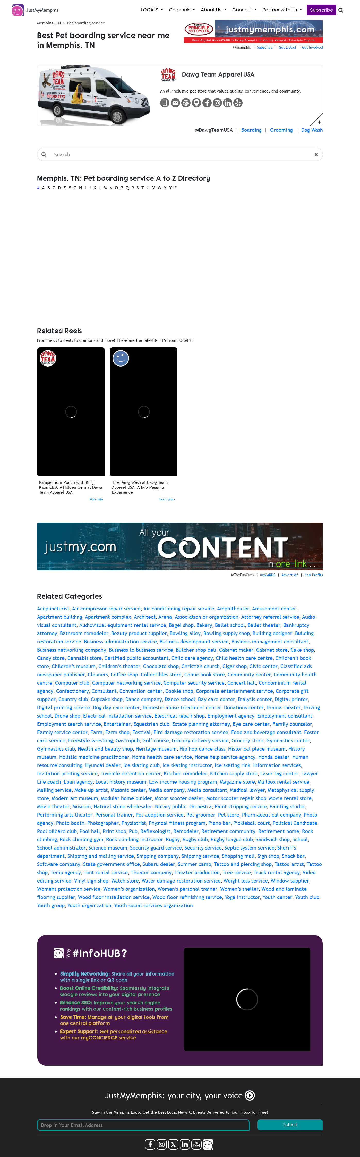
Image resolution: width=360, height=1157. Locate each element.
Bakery (204, 625)
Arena (165, 616)
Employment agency (231, 715)
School (300, 839)
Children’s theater (119, 666)
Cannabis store (84, 658)
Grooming (281, 130)
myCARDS (267, 574)
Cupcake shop (107, 699)
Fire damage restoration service (190, 732)
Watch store (125, 880)
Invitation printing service (67, 773)
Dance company (143, 699)
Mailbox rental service (283, 781)
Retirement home (278, 831)
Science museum (108, 847)
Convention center (140, 691)
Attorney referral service (270, 616)
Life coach (49, 781)
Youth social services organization (153, 905)
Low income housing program (183, 781)
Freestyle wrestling (90, 740)
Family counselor (292, 724)
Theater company (151, 872)
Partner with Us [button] (280, 9)
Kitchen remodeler (185, 773)
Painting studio (287, 806)
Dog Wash (312, 130)
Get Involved (312, 47)
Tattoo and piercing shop (243, 864)
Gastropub (128, 740)
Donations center (244, 707)
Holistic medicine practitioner (94, 757)
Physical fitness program (177, 823)
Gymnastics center (288, 740)
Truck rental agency (277, 872)
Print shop (114, 831)
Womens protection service (68, 889)
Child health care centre (244, 658)
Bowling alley (185, 633)
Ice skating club (141, 765)
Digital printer (291, 699)
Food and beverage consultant (266, 732)
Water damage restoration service (181, 880)
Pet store (228, 814)
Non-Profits (313, 574)
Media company (167, 790)
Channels (180, 9)
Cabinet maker (236, 649)
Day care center (216, 699)
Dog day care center (116, 707)
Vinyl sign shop (91, 880)
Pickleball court (251, 823)
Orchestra (200, 806)
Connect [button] (242, 9)
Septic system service (250, 847)
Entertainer (117, 724)
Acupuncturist (53, 608)
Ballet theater (264, 625)
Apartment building (59, 616)
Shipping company (158, 856)
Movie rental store (290, 798)
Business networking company (71, 649)
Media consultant (207, 790)
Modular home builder (126, 798)
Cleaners (98, 674)
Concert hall (241, 682)
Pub (133, 831)
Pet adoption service (160, 814)
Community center (249, 674)
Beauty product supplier (139, 633)
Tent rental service (106, 872)
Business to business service (141, 649)
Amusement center (274, 608)
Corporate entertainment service (234, 691)
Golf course (155, 740)
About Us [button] (212, 9)
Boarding (251, 130)
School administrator (61, 847)
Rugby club (195, 839)
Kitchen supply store (234, 773)
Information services (277, 765)
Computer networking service (126, 682)
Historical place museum (257, 748)
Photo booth (70, 823)
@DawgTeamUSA (214, 130)
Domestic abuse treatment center (182, 707)
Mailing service (54, 790)
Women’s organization (129, 889)
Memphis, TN (49, 23)
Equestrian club (151, 724)
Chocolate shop (161, 666)
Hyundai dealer (103, 765)
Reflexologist (155, 831)
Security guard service (156, 847)
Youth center (277, 897)
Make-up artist (91, 790)
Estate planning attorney (201, 724)
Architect (145, 616)
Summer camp (194, 864)
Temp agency (65, 872)
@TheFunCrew (242, 574)
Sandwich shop (273, 839)
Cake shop (302, 649)
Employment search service (69, 724)
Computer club (72, 682)
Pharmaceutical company (271, 814)
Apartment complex (108, 616)
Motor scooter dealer (179, 798)
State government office (111, 864)
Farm (96, 732)
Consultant (104, 691)
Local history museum (121, 781)
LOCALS (150, 9)
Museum (81, 806)
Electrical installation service (117, 715)
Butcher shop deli (196, 649)
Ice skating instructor (187, 765)
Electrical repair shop (180, 715)
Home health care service (162, 757)
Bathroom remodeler (84, 633)
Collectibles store (161, 674)
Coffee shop (124, 674)
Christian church (201, 666)
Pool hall (90, 831)
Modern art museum (75, 798)
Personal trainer (114, 814)
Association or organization (206, 616)
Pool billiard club (57, 831)
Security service (203, 847)
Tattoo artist (289, 864)
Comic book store (204, 674)
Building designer (272, 633)
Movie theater (53, 806)
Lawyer (309, 773)
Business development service (194, 641)
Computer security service (194, 682)
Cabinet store (272, 649)
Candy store (51, 658)
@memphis (242, 47)
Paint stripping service (241, 806)
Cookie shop (179, 691)
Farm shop (117, 732)
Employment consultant (284, 715)
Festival (141, 732)
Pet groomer (200, 814)
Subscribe (321, 10)
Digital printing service (63, 707)
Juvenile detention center (130, 773)
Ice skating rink (232, 765)
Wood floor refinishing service (187, 897)
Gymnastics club (56, 748)
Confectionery (72, 691)
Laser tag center (279, 773)
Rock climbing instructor (134, 839)
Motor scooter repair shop (236, 798)
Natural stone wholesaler (123, 806)
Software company (58, 864)
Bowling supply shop (226, 633)
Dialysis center (255, 699)
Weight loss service (246, 880)
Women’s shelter (239, 889)
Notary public (170, 806)
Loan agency (78, 781)
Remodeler (186, 831)
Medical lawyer (247, 790)
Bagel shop (181, 625)
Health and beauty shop (105, 748)
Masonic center (128, 790)
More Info (96, 499)
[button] (319, 122)
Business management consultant (270, 641)
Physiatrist (134, 823)
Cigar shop (234, 666)
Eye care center (251, 724)
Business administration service (120, 641)
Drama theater (284, 707)
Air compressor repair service (106, 608)
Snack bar (293, 856)
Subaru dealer (159, 864)
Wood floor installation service (114, 897)
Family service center (62, 732)
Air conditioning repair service (178, 608)
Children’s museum (74, 666)
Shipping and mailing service (100, 856)
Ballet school (230, 625)
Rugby (173, 839)
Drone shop (67, 715)
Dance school (180, 699)
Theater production (197, 872)
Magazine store (237, 781)
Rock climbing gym (81, 839)
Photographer (103, 823)
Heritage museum (156, 748)
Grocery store (247, 740)
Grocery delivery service (200, 740)
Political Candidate (295, 823)
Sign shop (268, 856)
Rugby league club (232, 839)
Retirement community (228, 831)
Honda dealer (273, 757)
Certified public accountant (137, 658)
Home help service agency (225, 757)
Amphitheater (233, 608)
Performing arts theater (64, 814)
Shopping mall (238, 856)
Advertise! (289, 574)
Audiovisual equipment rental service (122, 625)
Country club (73, 699)
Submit (290, 1125)
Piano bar (219, 823)
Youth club (307, 897)
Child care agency (192, 658)
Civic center (264, 666)
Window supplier (290, 880)
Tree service (236, 872)
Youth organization (89, 905)
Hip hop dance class (202, 748)
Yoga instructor (242, 897)
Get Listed (287, 47)
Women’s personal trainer (187, 889)
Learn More (167, 499)
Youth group (51, 905)
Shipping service (200, 856)
